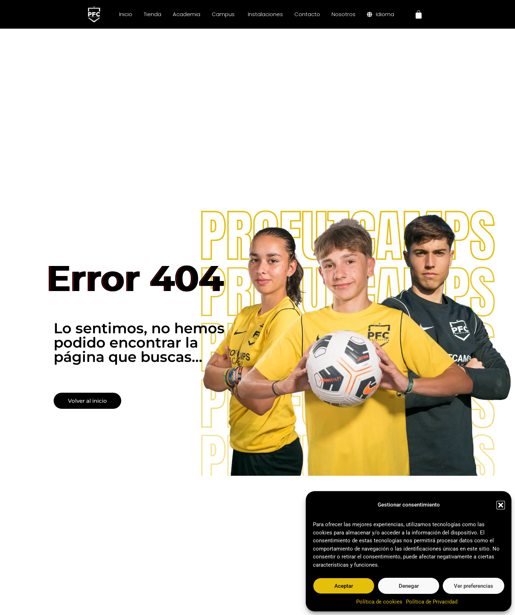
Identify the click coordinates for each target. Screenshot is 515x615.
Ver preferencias (473, 586)
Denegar (409, 586)
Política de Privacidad (431, 602)
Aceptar (343, 586)
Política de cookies (379, 602)
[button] (500, 505)
